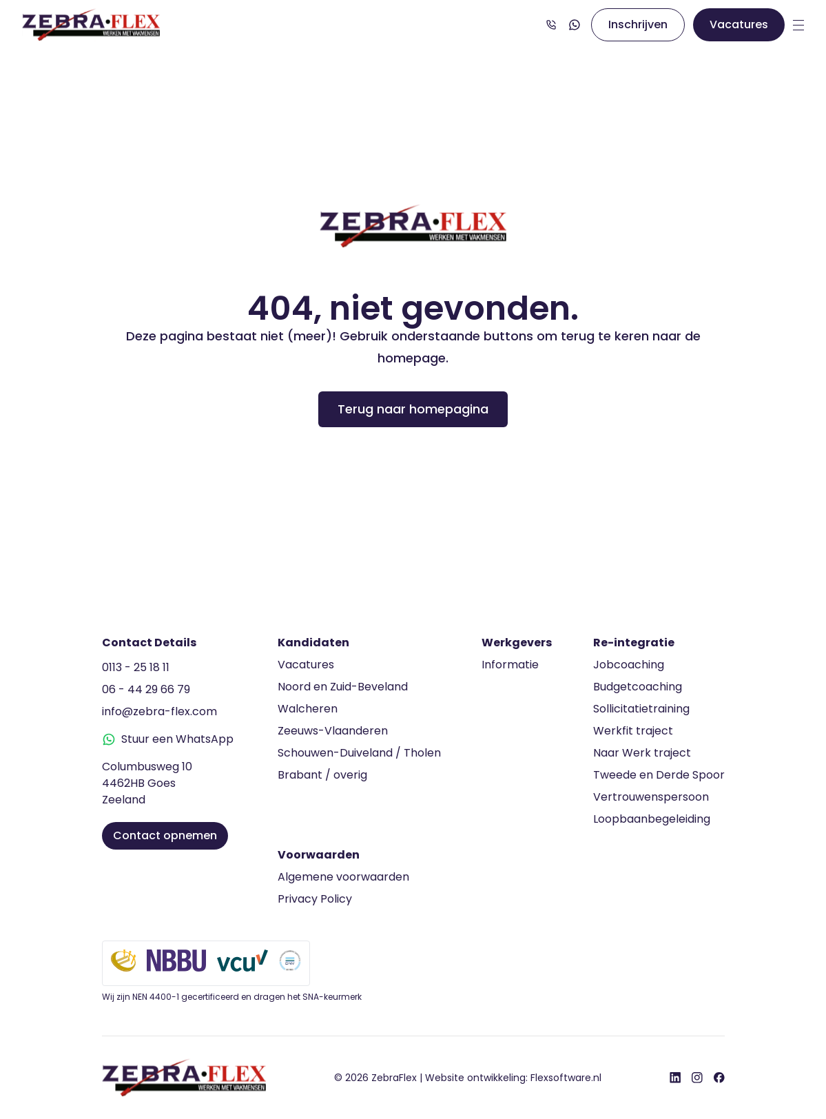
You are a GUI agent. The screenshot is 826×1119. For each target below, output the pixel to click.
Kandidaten (313, 642)
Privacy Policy (315, 899)
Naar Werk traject (642, 753)
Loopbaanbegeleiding (651, 819)
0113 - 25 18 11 (135, 667)
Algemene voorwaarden (343, 877)
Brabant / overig (322, 775)
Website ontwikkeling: (513, 1078)
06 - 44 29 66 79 (146, 689)
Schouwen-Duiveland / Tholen (359, 753)
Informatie (510, 665)
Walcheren (308, 709)
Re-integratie (633, 642)
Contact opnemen (165, 835)
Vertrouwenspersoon (651, 797)
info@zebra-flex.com (159, 711)
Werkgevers (517, 642)
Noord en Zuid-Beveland (343, 687)
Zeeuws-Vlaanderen (333, 731)
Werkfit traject (633, 731)
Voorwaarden (319, 855)
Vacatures (739, 24)
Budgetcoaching (637, 687)
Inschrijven (638, 24)
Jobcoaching (628, 665)
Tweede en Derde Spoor (659, 775)
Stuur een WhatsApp (168, 739)
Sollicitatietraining (641, 709)
